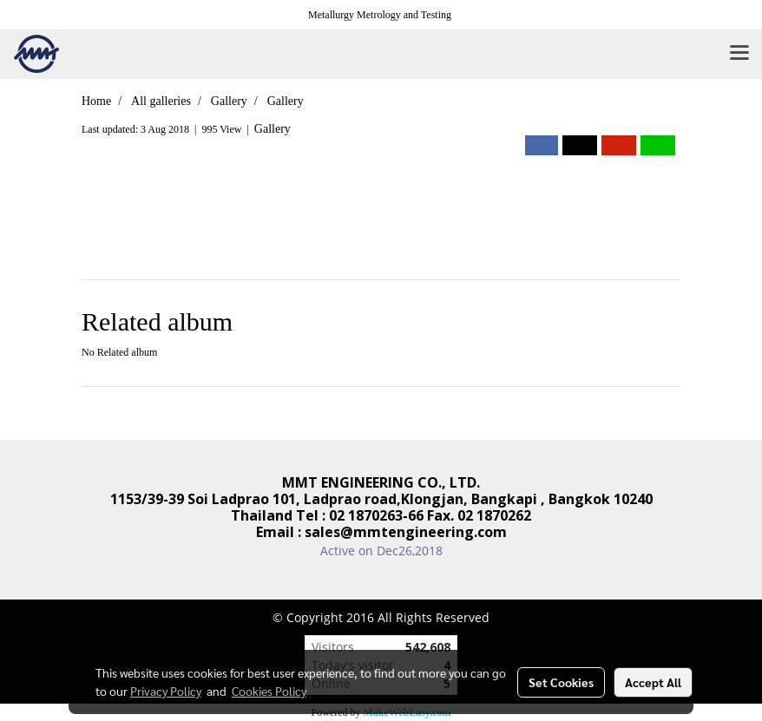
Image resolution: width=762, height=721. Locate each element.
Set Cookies (561, 682)
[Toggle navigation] (739, 54)
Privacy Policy (165, 690)
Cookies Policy (269, 690)
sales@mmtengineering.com (406, 531)
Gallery (272, 128)
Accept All (653, 682)
